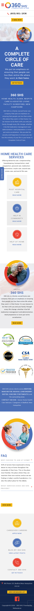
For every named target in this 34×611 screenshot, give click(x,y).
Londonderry (26, 391)
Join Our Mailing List (17, 592)
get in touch (17, 573)
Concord (13, 394)
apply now (17, 533)
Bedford (28, 389)
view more (6, 505)
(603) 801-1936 (18, 13)
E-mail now (17, 20)
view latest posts (17, 553)
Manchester (7, 391)
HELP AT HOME (17, 242)
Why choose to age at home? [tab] (16, 459)
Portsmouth (22, 394)
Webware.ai (17, 608)
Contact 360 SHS (9, 400)
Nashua (16, 391)
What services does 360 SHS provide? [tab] (16, 487)
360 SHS (19, 605)
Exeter (5, 394)
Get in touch (17, 83)
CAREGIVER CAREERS (17, 530)
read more (17, 195)
